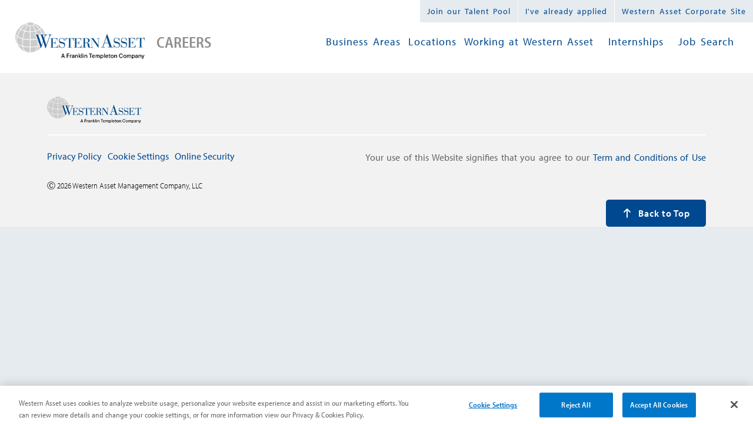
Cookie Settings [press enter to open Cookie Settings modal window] (138, 156)
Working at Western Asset (529, 41)
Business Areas (363, 41)
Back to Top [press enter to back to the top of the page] (656, 213)
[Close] (734, 409)
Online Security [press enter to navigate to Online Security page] (205, 156)
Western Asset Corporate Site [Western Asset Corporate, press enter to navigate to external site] (684, 11)
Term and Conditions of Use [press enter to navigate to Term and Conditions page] (649, 157)
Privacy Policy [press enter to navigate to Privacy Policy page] (74, 156)
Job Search (706, 41)
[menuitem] (363, 41)
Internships (636, 41)
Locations (432, 41)
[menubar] (530, 41)
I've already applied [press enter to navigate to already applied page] (566, 11)
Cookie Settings (493, 408)
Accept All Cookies (659, 408)
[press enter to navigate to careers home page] (80, 41)
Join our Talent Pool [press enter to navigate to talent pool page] (469, 11)
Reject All (575, 408)
